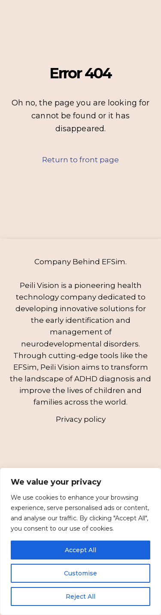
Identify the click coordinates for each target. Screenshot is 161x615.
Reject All (80, 596)
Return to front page (80, 159)
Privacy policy (81, 419)
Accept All (80, 550)
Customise (80, 573)
